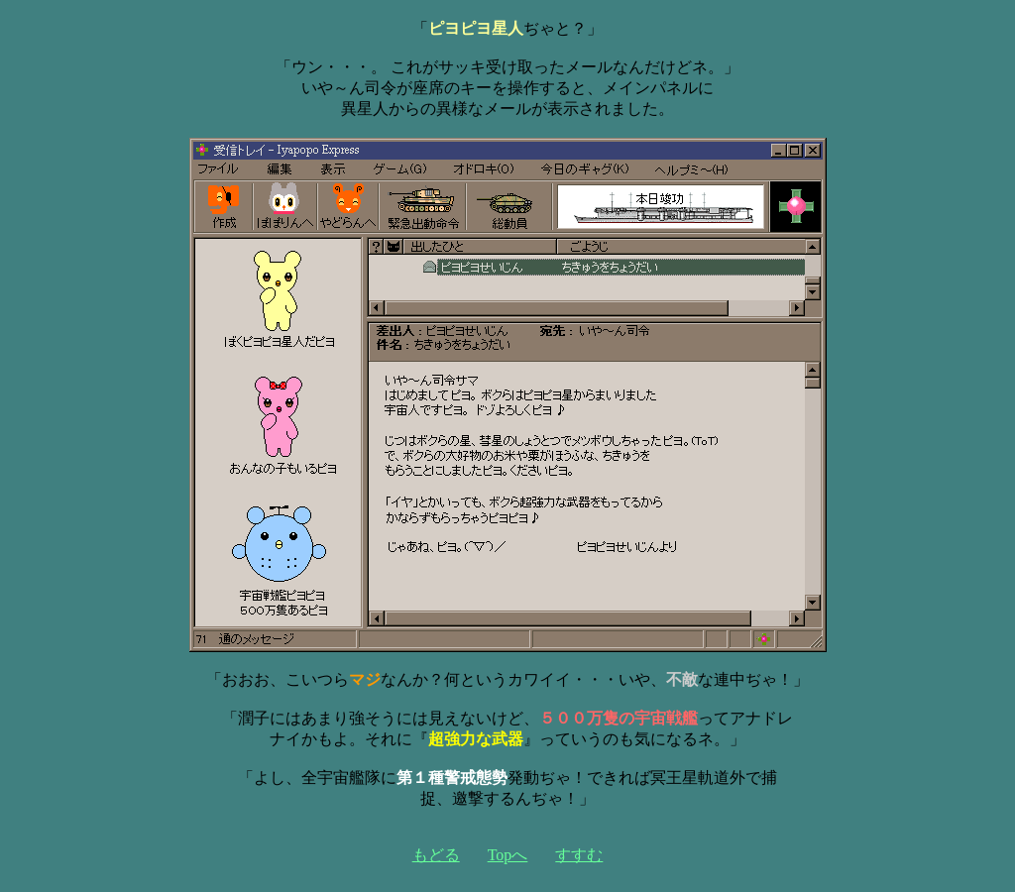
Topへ (508, 854)
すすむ (579, 854)
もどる (436, 854)
